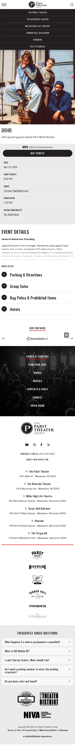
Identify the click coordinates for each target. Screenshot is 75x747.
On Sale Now (11, 214)
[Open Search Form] (71, 4)
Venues (37, 373)
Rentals (37, 381)
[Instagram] (34, 444)
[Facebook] (41, 444)
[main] (37, 187)
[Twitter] (48, 444)
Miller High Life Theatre (37, 26)
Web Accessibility (48, 730)
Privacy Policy (30, 730)
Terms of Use (14, 730)
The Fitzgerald (37, 46)
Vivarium (37, 39)
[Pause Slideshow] (66, 335)
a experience (37, 736)
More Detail (8, 266)
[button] (3, 338)
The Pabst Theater (37, 12)
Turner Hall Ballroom (37, 32)
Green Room (37, 405)
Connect (38, 397)
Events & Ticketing (37, 356)
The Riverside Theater (37, 19)
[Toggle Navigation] (4, 4)
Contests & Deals (37, 389)
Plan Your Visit (37, 364)
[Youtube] (27, 444)
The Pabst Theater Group (37, 4)
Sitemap (63, 730)
